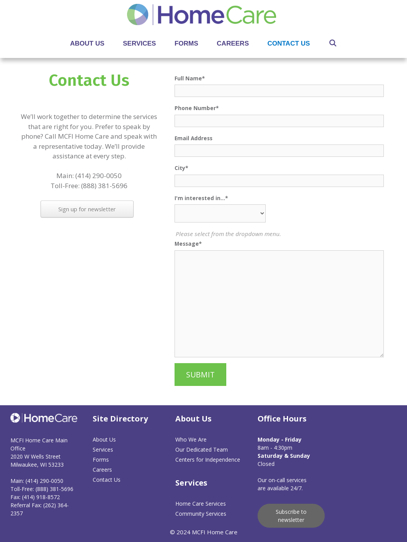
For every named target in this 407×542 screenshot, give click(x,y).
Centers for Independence (207, 459)
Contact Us (288, 43)
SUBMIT (200, 374)
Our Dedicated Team (201, 449)
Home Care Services (200, 503)
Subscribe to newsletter (291, 515)
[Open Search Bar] (332, 43)
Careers (233, 43)
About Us (87, 43)
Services (139, 43)
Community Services (200, 513)
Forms (186, 43)
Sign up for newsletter (87, 209)
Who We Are (191, 439)
